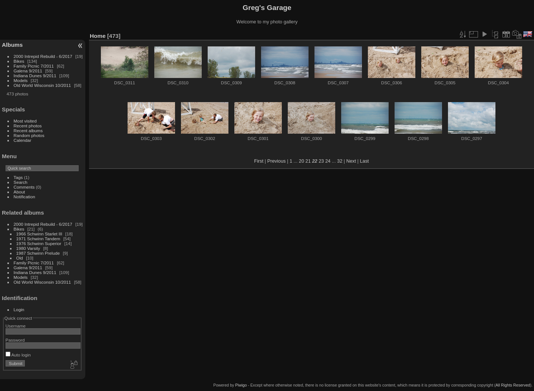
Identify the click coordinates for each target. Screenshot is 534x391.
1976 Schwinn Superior (39, 243)
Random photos (29, 135)
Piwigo (241, 385)
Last (364, 161)
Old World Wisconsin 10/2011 (42, 85)
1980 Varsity (28, 248)
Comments (24, 187)
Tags (18, 177)
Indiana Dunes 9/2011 (35, 75)
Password (15, 340)
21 (308, 161)
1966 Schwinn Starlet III (39, 233)
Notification (24, 196)
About (19, 191)
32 (339, 161)
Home (98, 36)
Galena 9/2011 (28, 70)
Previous (276, 161)
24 (327, 161)
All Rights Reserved (512, 385)
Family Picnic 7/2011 (34, 65)
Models (21, 80)
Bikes (19, 61)
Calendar (23, 140)
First (258, 161)
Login (19, 309)
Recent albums (28, 130)
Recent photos (28, 125)
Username (16, 325)
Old (19, 257)
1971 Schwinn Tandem (38, 238)
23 (321, 161)
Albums (12, 45)
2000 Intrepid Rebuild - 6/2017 (43, 56)
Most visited (25, 120)
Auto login (18, 354)
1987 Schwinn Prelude (38, 253)
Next (351, 161)
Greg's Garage (267, 8)
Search (20, 182)
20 (301, 161)
